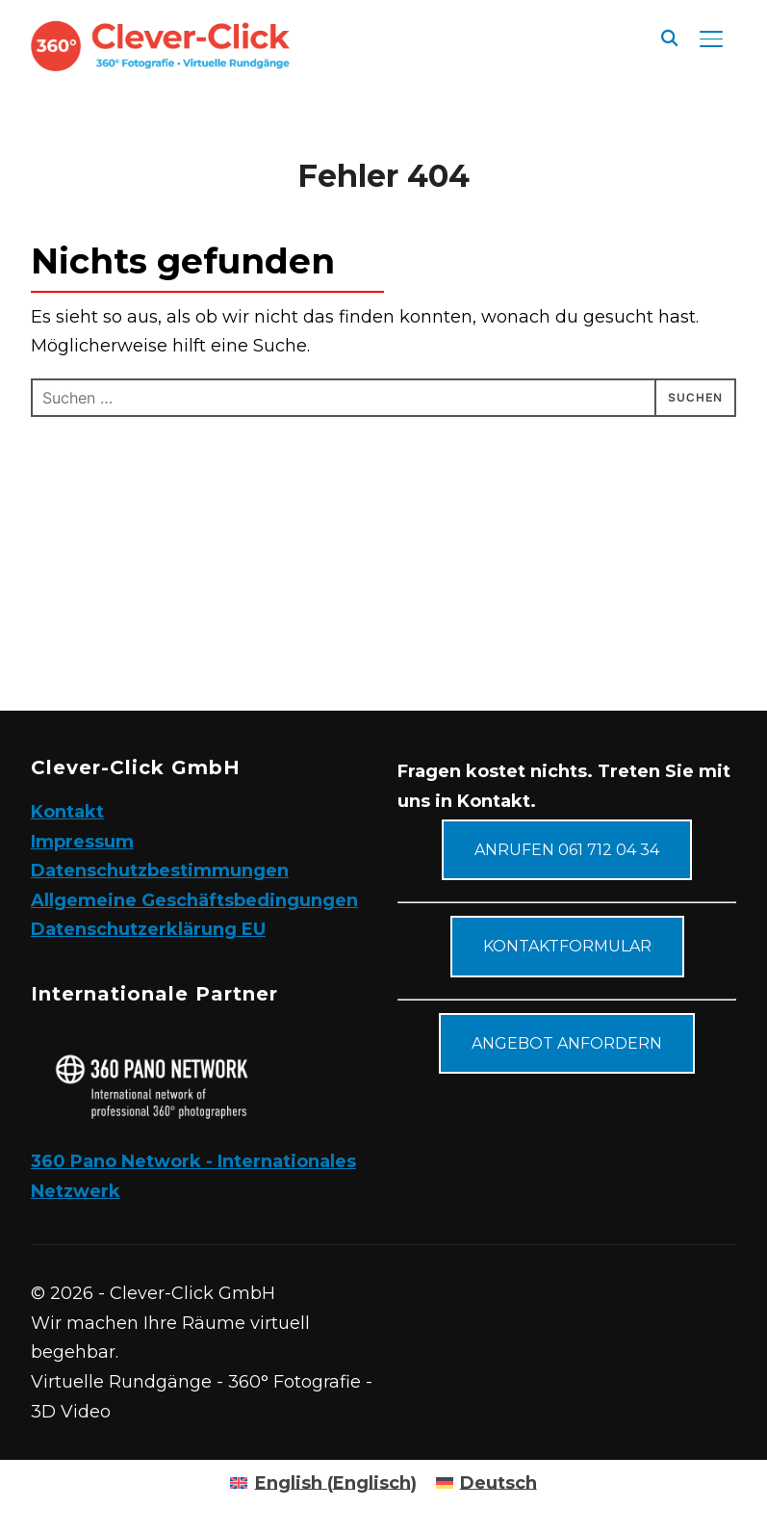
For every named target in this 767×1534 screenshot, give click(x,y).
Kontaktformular (567, 946)
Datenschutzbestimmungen (160, 870)
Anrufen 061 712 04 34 (566, 850)
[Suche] (669, 36)
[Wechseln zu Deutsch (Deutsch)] (486, 1483)
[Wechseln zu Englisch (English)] (322, 1483)
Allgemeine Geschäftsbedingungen (194, 900)
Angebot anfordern (567, 1043)
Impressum (82, 841)
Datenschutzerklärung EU (148, 929)
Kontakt (67, 811)
